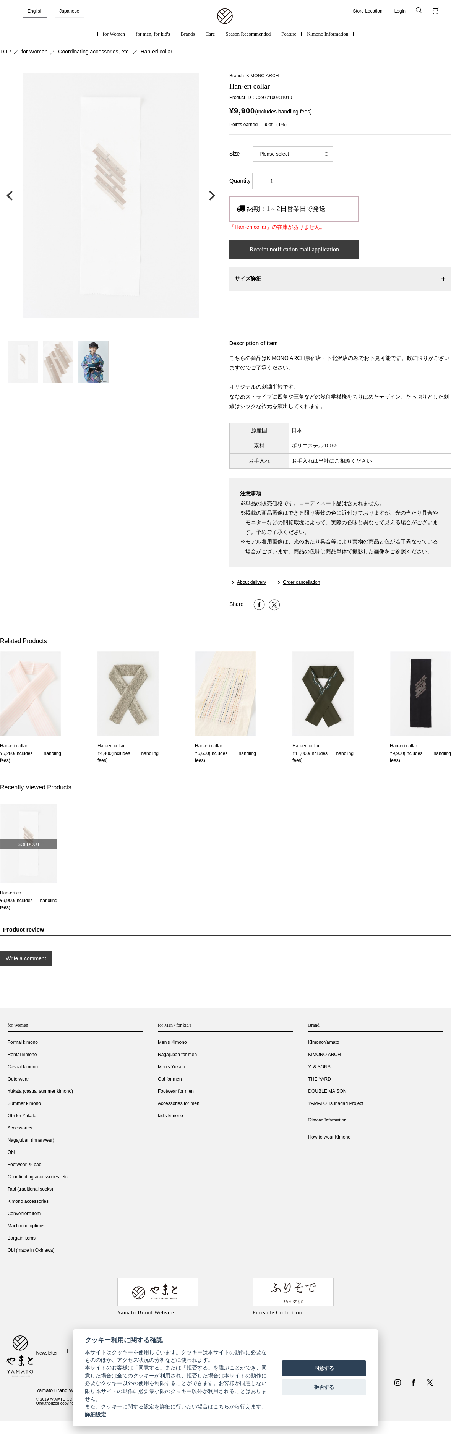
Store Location (367, 11)
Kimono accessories (28, 1201)
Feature (288, 34)
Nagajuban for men (177, 1054)
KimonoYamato (323, 1042)
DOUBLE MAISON (327, 1091)
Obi (11, 1152)
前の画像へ (11, 195)
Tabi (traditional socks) (30, 1189)
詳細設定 (95, 1414)
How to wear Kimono (329, 1137)
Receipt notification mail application (294, 249)
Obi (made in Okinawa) (31, 1250)
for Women (114, 34)
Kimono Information (327, 34)
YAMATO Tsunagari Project (335, 1103)
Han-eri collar (156, 52)
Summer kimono (24, 1103)
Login (400, 11)
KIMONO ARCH (324, 1054)
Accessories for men (179, 1103)
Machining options (26, 1225)
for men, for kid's (153, 34)
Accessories (20, 1128)
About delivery (251, 582)
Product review (23, 929)
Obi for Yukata (22, 1115)
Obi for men (170, 1079)
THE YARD (319, 1079)
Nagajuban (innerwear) (31, 1140)
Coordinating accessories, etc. (94, 52)
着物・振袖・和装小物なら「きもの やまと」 (225, 16)
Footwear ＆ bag (25, 1164)
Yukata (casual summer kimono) (40, 1091)
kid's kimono (170, 1115)
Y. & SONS (319, 1066)
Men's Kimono (172, 1042)
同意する (324, 1368)
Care (210, 34)
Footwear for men (176, 1091)
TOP (5, 52)
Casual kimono (23, 1066)
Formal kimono (23, 1042)
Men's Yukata (171, 1066)
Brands (188, 34)
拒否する (324, 1387)
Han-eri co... (12, 893)
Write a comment (26, 958)
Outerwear (18, 1079)
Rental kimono (22, 1054)
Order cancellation (301, 582)
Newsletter (47, 1353)
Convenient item (24, 1213)
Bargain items (22, 1238)
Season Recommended (248, 34)
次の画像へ (210, 195)
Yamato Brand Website (61, 1390)
